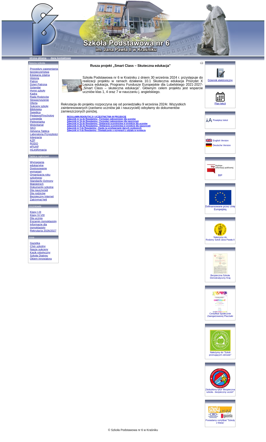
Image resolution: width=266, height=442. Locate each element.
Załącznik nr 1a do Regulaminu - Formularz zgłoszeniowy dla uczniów (101, 119)
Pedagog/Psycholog (42, 115)
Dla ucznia (36, 218)
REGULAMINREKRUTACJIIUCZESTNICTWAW (96, 117)
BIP (220, 175)
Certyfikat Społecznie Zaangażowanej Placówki (220, 314)
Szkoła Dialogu (39, 255)
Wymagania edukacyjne (37, 164)
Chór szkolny (38, 246)
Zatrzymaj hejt (38, 199)
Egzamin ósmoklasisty (43, 221)
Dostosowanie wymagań (38, 170)
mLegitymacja (38, 149)
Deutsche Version (222, 145)
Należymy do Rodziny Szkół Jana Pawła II (220, 238)
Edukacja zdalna (40, 75)
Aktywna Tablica (39, 131)
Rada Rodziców (39, 96)
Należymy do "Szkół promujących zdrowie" (220, 353)
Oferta (33, 103)
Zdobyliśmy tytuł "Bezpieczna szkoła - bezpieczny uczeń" (220, 390)
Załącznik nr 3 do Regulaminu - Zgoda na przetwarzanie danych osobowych (104, 128)
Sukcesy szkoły (39, 106)
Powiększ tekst (220, 120)
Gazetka (35, 243)
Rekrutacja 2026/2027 (43, 230)
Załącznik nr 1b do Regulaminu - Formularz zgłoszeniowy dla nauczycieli (103, 121)
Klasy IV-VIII (37, 215)
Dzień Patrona (38, 84)
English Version (221, 140)
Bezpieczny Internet (42, 196)
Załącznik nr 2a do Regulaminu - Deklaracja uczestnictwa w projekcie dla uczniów (107, 123)
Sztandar (35, 87)
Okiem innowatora (41, 258)
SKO (33, 127)
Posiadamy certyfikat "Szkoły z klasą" (220, 421)
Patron (34, 81)
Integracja (36, 137)
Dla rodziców (37, 193)
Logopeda (36, 118)
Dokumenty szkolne (41, 187)
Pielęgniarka (37, 121)
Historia (34, 78)
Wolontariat (37, 124)
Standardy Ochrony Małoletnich (41, 182)
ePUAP (34, 146)
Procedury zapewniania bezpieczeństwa (44, 70)
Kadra (33, 93)
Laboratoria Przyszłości (44, 134)
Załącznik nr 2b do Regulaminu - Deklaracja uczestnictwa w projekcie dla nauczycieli (108, 126)
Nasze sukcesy (39, 249)
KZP (32, 140)
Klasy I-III (35, 212)
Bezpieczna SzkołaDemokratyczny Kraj (220, 276)
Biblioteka (36, 109)
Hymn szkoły (37, 90)
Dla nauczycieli (39, 190)
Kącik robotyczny (40, 252)
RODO (34, 143)
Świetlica (35, 112)
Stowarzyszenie (39, 99)
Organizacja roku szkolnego (40, 176)
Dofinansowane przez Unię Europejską (220, 208)
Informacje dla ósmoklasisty (38, 226)
